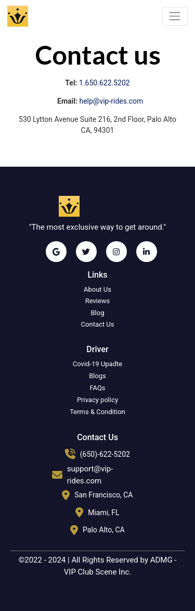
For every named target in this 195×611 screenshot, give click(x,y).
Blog (98, 313)
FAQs (97, 388)
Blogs (97, 376)
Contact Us (97, 324)
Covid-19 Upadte (97, 364)
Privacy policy (97, 400)
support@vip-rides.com (90, 474)
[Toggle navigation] (175, 16)
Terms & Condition (97, 412)
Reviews (97, 301)
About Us (97, 289)
